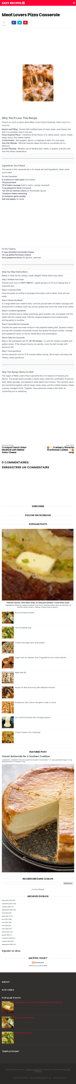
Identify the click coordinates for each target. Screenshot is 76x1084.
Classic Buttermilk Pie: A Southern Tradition (26, 756)
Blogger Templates (33, 1070)
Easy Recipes (13, 3)
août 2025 (5, 913)
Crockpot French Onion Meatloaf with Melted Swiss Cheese (16, 449)
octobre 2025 (6, 907)
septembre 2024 (7, 944)
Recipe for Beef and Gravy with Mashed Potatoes (35, 687)
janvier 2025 (6, 935)
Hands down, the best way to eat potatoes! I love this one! (38, 602)
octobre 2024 (6, 941)
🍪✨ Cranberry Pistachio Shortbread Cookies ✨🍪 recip (59, 449)
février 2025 (6, 932)
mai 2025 (5, 922)
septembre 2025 (7, 910)
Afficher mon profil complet (38, 966)
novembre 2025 (7, 903)
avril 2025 (5, 925)
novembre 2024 (7, 938)
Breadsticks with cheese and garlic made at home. (35, 702)
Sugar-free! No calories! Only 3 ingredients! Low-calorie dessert (40, 657)
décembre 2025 (7, 900)
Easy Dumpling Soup (23, 628)
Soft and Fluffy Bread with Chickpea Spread (32, 717)
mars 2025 (5, 929)
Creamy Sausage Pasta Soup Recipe (30, 642)
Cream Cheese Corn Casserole (27, 732)
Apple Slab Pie (20, 672)
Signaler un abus (11, 950)
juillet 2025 (5, 916)
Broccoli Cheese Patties (24, 613)
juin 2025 (5, 919)
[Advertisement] (38, 46)
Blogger (41, 889)
